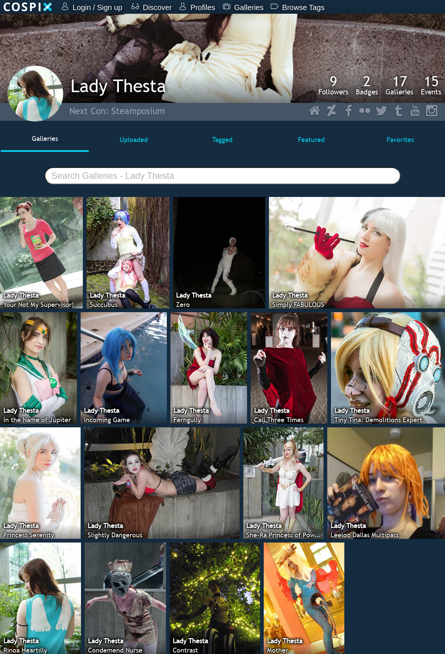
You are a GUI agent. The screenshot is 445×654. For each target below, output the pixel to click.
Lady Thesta (118, 85)
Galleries (399, 85)
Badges (367, 85)
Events (431, 85)
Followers (333, 85)
